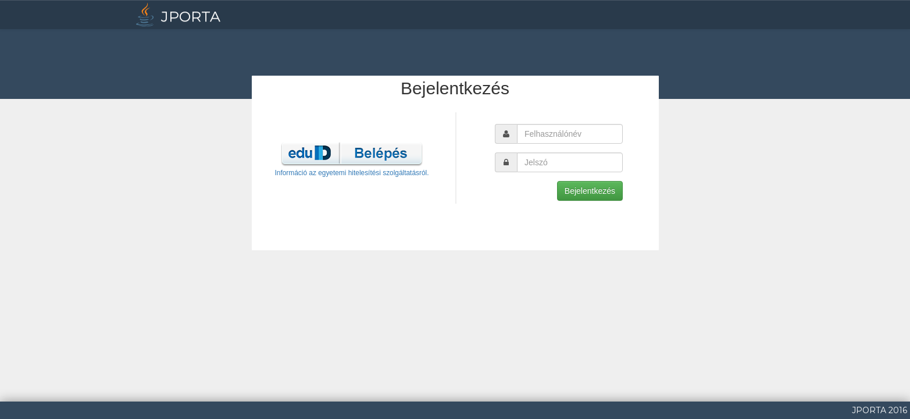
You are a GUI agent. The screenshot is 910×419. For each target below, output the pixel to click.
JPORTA (176, 14)
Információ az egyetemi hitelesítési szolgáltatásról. (351, 173)
